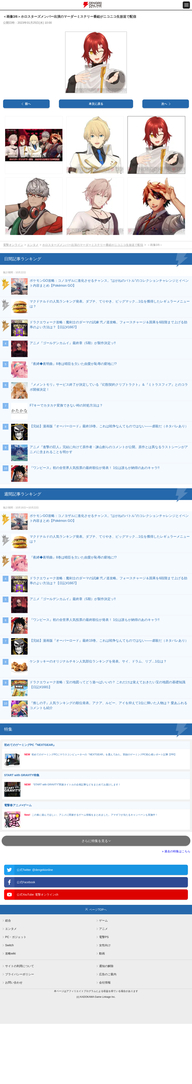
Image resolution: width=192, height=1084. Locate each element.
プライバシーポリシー (19, 1034)
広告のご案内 (107, 1034)
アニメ (103, 989)
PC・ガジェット (15, 997)
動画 (102, 1013)
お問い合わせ (13, 1042)
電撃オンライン (13, 304)
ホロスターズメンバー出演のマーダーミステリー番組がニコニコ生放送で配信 (92, 304)
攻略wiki (10, 1013)
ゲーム (103, 980)
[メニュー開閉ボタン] (186, 5)
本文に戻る (96, 164)
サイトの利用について (19, 1026)
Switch (9, 1005)
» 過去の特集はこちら (176, 911)
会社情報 (105, 1042)
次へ (164, 164)
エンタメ (33, 304)
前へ (28, 164)
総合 (8, 980)
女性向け (105, 1005)
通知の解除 (106, 1026)
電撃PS (104, 997)
